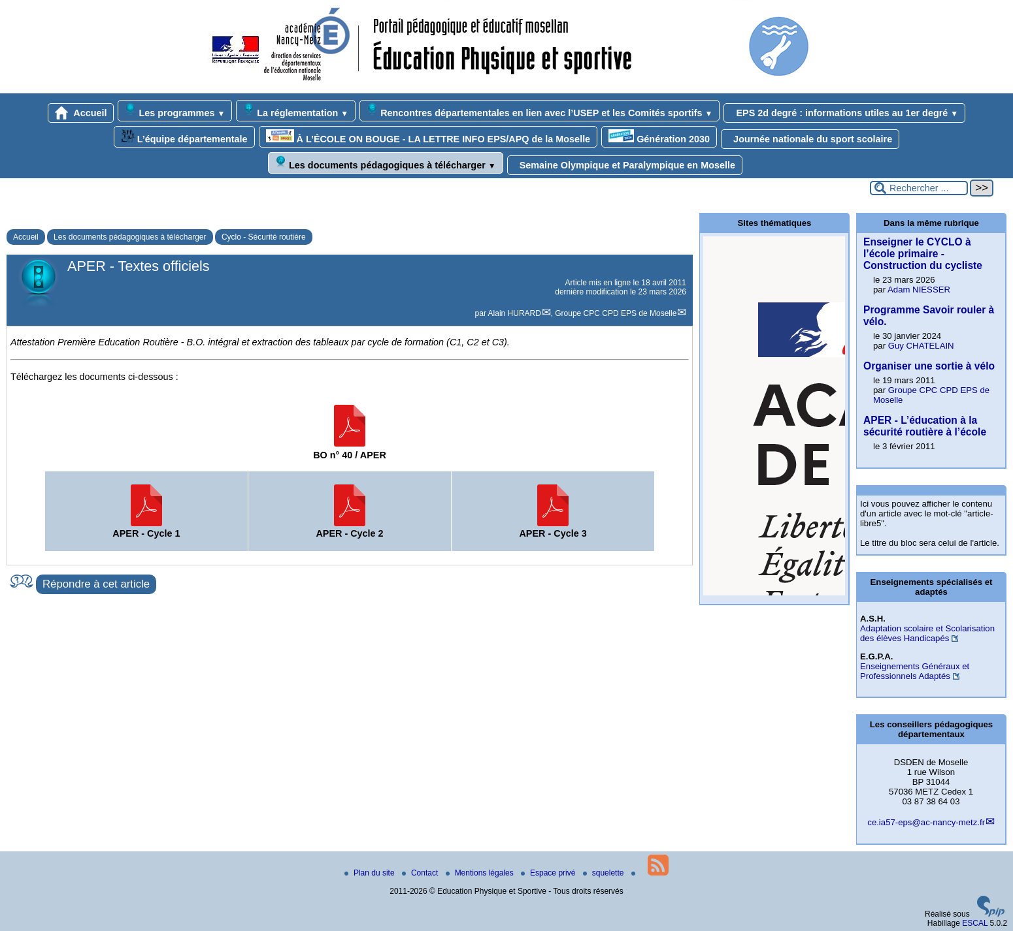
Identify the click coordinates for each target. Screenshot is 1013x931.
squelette (604, 872)
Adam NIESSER (919, 289)
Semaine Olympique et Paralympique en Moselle (624, 165)
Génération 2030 (659, 136)
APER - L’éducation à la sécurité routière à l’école (924, 426)
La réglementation (295, 110)
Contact (421, 872)
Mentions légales (481, 872)
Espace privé (549, 872)
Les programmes (175, 110)
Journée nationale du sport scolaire (810, 139)
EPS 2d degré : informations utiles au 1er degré (844, 112)
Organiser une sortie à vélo (929, 365)
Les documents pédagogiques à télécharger (385, 162)
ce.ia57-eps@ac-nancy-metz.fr (926, 822)
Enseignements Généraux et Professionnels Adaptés (914, 671)
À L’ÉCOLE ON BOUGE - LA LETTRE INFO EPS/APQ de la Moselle (428, 136)
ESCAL (975, 923)
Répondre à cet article (96, 584)
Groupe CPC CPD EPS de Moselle (615, 313)
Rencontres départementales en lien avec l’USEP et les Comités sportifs (539, 110)
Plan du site (370, 872)
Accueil (81, 112)
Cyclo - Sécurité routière (264, 237)
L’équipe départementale (184, 136)
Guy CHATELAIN (921, 346)
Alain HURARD (514, 313)
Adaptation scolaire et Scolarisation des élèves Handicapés (927, 633)
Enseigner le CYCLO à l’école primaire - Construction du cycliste (922, 253)
